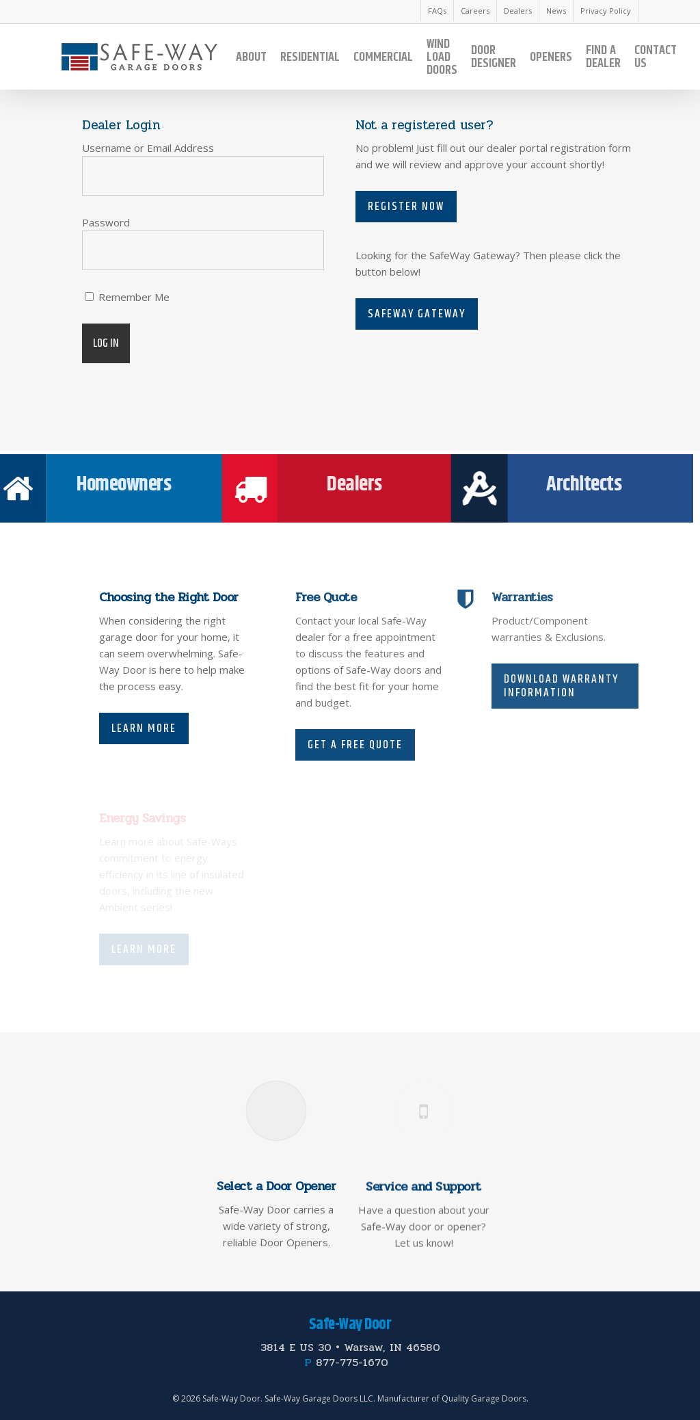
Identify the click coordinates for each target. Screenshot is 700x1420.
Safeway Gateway (417, 314)
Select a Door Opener (276, 1216)
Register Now (406, 206)
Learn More (143, 728)
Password (106, 222)
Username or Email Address (148, 148)
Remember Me (127, 297)
